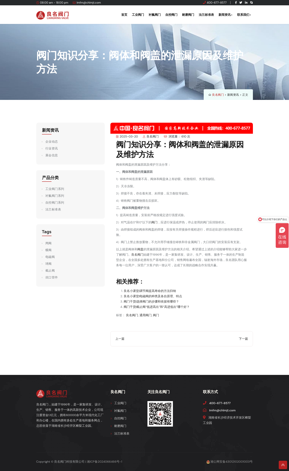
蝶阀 (48, 250)
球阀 (48, 264)
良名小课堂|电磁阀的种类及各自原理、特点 (153, 296)
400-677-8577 (216, 3)
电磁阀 (50, 257)
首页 (124, 15)
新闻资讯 (225, 15)
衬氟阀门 (155, 15)
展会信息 (51, 155)
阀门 (154, 222)
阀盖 (140, 249)
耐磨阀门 (188, 15)
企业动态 (51, 142)
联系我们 (243, 15)
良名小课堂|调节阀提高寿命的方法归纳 (150, 291)
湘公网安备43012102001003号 (231, 462)
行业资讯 (51, 148)
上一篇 (119, 339)
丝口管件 (51, 277)
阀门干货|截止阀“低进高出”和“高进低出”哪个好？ (157, 307)
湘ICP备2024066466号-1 (104, 462)
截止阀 (50, 271)
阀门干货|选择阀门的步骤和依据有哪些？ (151, 301)
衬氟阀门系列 (54, 196)
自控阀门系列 (54, 203)
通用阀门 (145, 315)
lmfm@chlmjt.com (89, 3)
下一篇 (243, 339)
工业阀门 (138, 15)
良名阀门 (218, 95)
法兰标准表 (206, 15)
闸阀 (48, 243)
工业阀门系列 (54, 189)
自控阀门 (171, 15)
